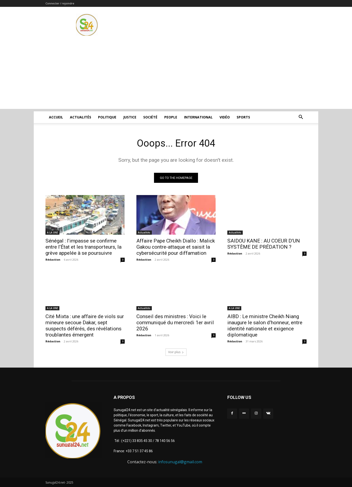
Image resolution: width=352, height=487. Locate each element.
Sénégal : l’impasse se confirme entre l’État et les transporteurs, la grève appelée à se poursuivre (83, 247)
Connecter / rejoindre (59, 3)
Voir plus (176, 352)
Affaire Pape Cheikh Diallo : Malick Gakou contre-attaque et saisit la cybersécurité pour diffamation (175, 247)
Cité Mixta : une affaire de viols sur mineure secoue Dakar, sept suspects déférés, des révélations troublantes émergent (84, 325)
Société (150, 117)
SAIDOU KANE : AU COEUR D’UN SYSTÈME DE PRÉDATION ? (263, 244)
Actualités (80, 117)
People (170, 117)
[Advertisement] (176, 74)
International (198, 117)
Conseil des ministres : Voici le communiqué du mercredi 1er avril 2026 (175, 322)
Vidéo (225, 117)
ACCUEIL (56, 117)
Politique (107, 117)
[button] (301, 117)
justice (129, 117)
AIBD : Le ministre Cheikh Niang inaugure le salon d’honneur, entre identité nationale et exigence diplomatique (264, 325)
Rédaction (52, 259)
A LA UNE (52, 232)
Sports (243, 117)
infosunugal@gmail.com (180, 461)
